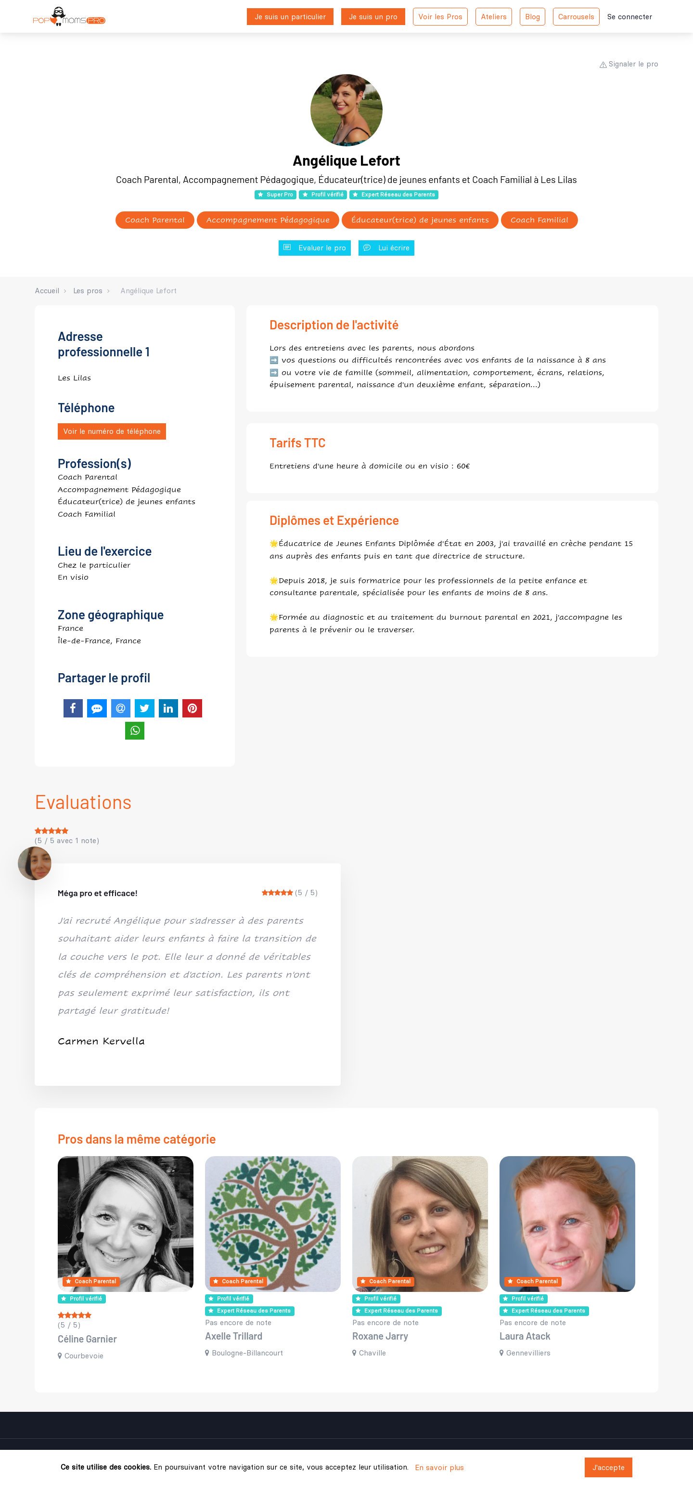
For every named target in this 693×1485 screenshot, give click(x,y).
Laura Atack (525, 1336)
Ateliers (494, 16)
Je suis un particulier (290, 16)
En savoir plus (439, 1467)
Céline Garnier (87, 1338)
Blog (532, 16)
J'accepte (608, 1467)
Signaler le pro (629, 63)
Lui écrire (386, 248)
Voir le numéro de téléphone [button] (112, 431)
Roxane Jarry (380, 1336)
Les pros (88, 290)
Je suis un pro (373, 16)
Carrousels (576, 16)
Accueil (47, 290)
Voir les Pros (440, 16)
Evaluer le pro (314, 248)
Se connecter (629, 16)
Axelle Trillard (233, 1336)
